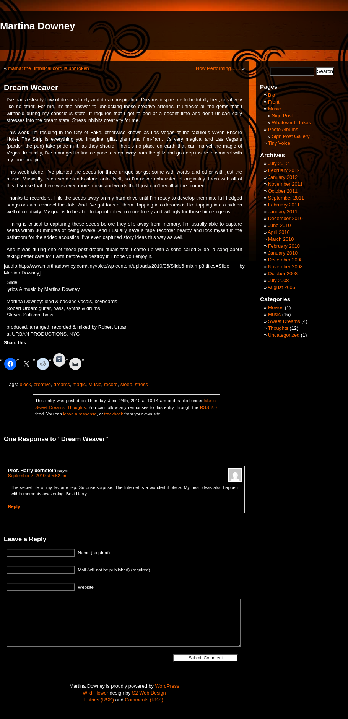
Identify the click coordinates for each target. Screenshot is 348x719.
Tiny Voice (279, 143)
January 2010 (283, 253)
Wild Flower (95, 693)
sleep (126, 384)
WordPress (167, 686)
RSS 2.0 (208, 407)
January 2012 (283, 177)
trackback (113, 414)
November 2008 (285, 266)
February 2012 (284, 170)
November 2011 (285, 184)
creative (42, 384)
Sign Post (282, 115)
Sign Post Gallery (291, 136)
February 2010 (284, 246)
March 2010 (281, 239)
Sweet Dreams (50, 407)
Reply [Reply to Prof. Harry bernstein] (14, 506)
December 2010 (285, 218)
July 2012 (278, 163)
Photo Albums (283, 129)
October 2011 (283, 191)
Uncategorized (284, 335)
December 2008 (285, 260)
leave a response (80, 414)
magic (79, 384)
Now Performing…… (218, 68)
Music (94, 384)
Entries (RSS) (99, 700)
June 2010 (279, 225)
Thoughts (76, 407)
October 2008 (283, 273)
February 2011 (284, 205)
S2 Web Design (149, 693)
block (25, 384)
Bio (271, 95)
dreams (62, 384)
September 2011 (286, 198)
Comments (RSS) (144, 700)
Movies (276, 307)
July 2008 (278, 280)
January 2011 (283, 211)
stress (141, 384)
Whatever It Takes (291, 122)
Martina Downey (37, 26)
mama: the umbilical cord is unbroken (48, 68)
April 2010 (279, 232)
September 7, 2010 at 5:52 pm (38, 475)
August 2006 (281, 287)
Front (274, 102)
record (111, 384)
